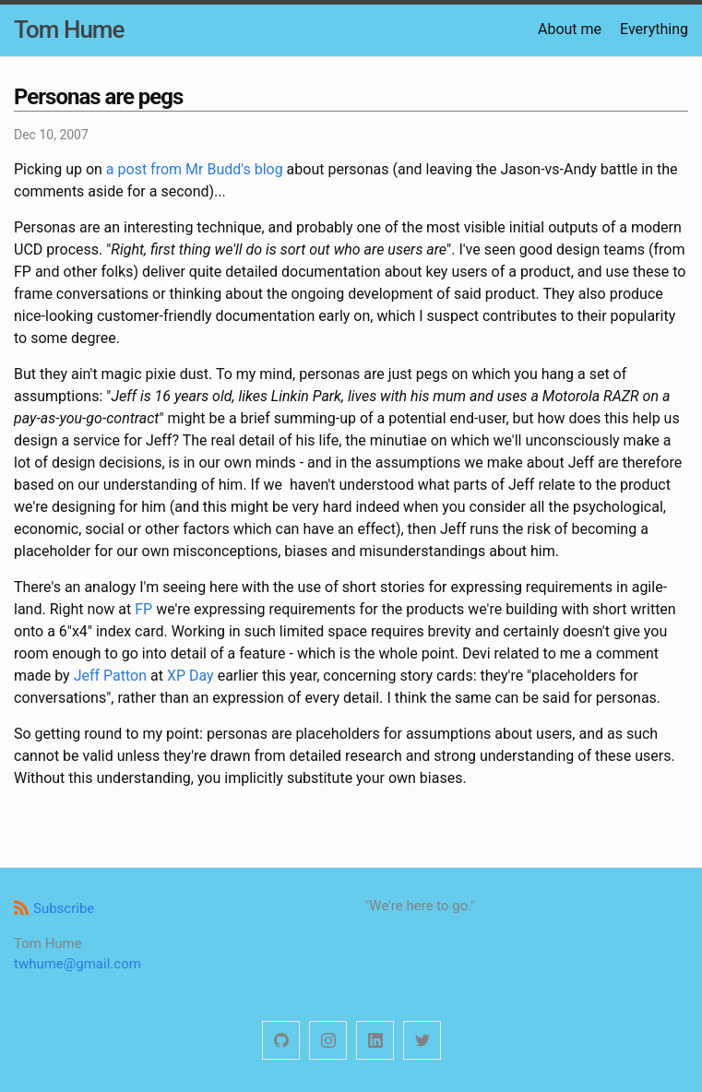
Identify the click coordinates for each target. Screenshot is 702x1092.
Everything (654, 29)
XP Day (190, 675)
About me (569, 29)
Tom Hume (69, 29)
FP (143, 609)
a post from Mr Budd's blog (194, 169)
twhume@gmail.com (77, 964)
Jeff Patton (110, 675)
